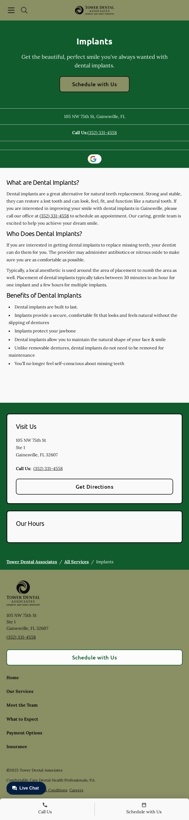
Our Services (19, 691)
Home (12, 677)
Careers (76, 790)
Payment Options (24, 732)
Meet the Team (22, 705)
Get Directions (95, 486)
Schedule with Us (94, 84)
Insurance (16, 746)
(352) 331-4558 (102, 132)
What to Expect (22, 719)
